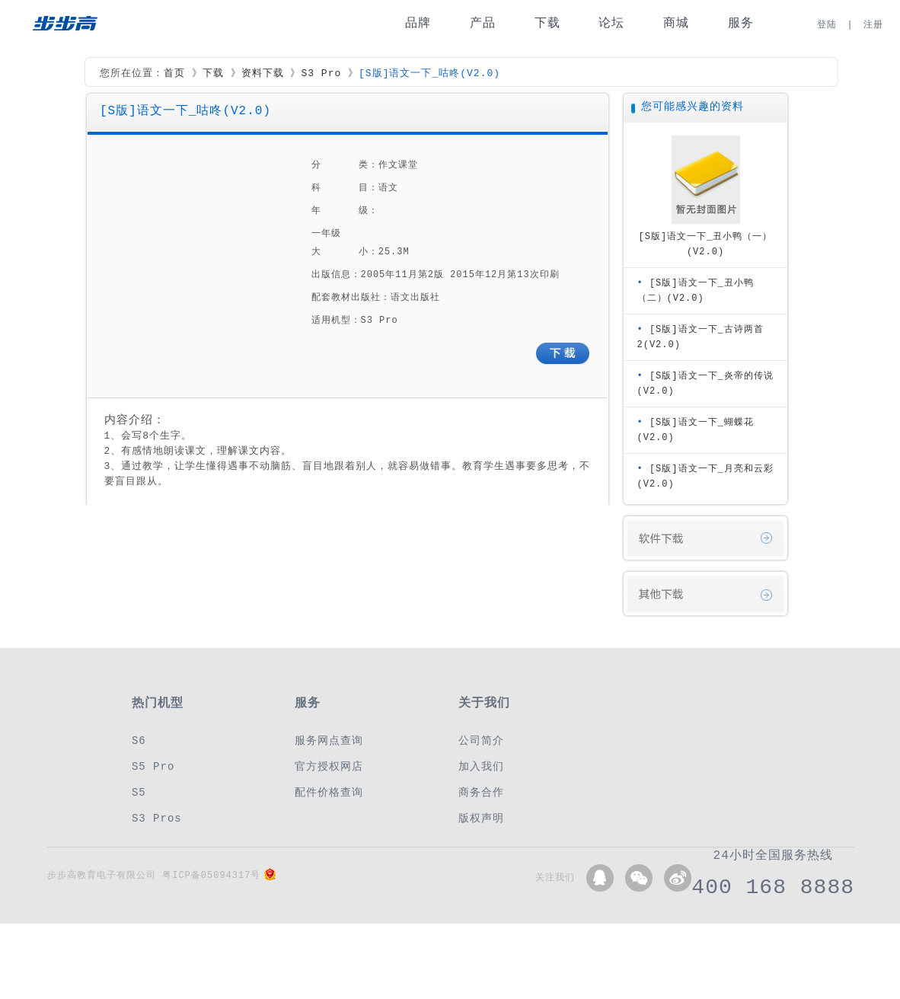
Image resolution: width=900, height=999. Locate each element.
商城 (676, 23)
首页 (174, 74)
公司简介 (481, 740)
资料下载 (262, 74)
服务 (741, 23)
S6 (139, 740)
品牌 (418, 23)
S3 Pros (157, 818)
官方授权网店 (329, 766)
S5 (139, 792)
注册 (873, 24)
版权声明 (481, 818)
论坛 (611, 23)
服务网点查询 (329, 740)
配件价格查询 (329, 792)
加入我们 (481, 766)
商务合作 (481, 792)
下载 (547, 23)
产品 (483, 23)
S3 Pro (321, 74)
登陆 (827, 24)
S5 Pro (153, 766)
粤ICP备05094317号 (211, 875)
